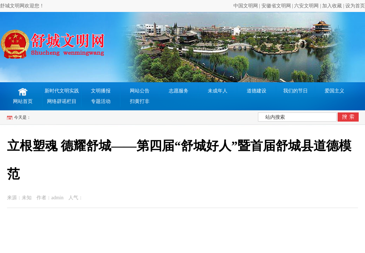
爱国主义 (334, 90)
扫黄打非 (140, 101)
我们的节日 (295, 90)
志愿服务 (178, 90)
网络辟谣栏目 (62, 101)
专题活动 (101, 101)
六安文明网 (306, 5)
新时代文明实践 (62, 90)
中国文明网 (245, 5)
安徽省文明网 (276, 5)
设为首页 (355, 5)
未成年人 (217, 90)
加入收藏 (332, 5)
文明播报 (101, 90)
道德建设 (256, 90)
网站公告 (140, 90)
